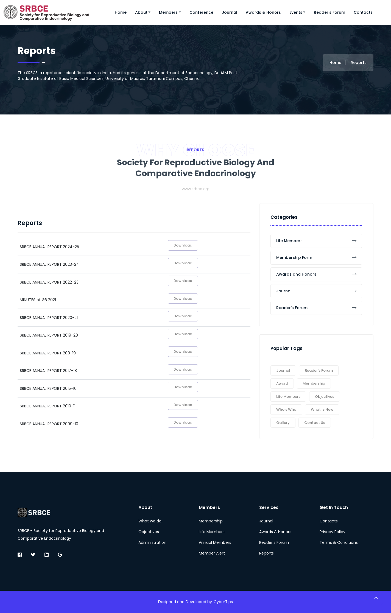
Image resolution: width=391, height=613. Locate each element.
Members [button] (168, 12)
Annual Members (215, 542)
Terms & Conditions (339, 542)
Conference (201, 12)
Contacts (363, 12)
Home (121, 12)
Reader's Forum (329, 12)
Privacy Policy (332, 531)
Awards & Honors (263, 12)
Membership (314, 383)
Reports (266, 553)
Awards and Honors (316, 274)
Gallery (283, 422)
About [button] (141, 12)
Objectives (324, 396)
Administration (152, 542)
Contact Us (314, 422)
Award (282, 383)
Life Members (316, 240)
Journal (229, 12)
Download (183, 245)
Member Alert (212, 553)
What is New (322, 409)
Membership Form (316, 257)
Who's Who (286, 409)
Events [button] (295, 12)
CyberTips (223, 601)
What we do (149, 521)
